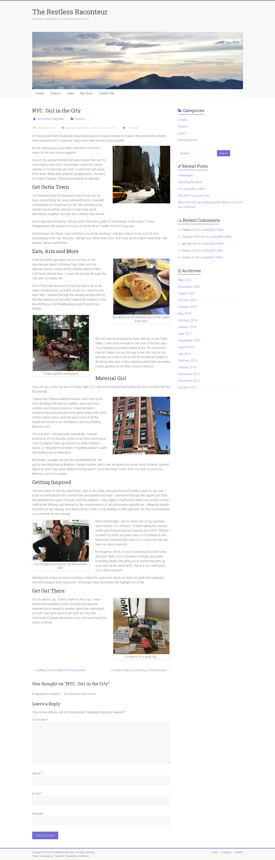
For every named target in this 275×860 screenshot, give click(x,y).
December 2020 (189, 287)
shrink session (97, 128)
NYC (86, 128)
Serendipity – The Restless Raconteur (70, 694)
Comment (40, 719)
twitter (215, 852)
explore (79, 128)
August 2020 (186, 293)
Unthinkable (185, 175)
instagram (226, 852)
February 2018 (187, 320)
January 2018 (187, 327)
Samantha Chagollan (50, 119)
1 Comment (130, 128)
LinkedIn (239, 852)
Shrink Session (122, 552)
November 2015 (189, 381)
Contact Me (106, 93)
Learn (70, 93)
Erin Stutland (122, 526)
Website (37, 813)
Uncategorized (188, 140)
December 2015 (189, 374)
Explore (55, 93)
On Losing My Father (191, 189)
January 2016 (187, 367)
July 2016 (184, 354)
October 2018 (187, 307)
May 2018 (184, 313)
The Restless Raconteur (70, 11)
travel (109, 128)
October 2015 (187, 387)
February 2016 (187, 360)
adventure (70, 128)
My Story (86, 93)
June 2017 (185, 334)
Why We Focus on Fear (193, 195)
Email (37, 793)
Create (39, 93)
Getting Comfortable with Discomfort (58, 670)
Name (37, 773)
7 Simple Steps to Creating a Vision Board (140, 670)
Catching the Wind (190, 182)
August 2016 (186, 347)
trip (114, 128)
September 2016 (189, 340)
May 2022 (184, 280)
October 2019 (187, 300)
